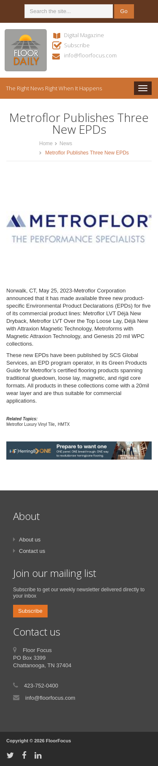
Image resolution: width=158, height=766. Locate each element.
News (65, 143)
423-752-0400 (41, 685)
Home (46, 143)
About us (29, 539)
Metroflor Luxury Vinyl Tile (30, 424)
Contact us (32, 551)
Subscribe (77, 45)
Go (123, 11)
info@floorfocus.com (90, 55)
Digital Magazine (84, 35)
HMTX (64, 424)
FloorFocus (58, 740)
